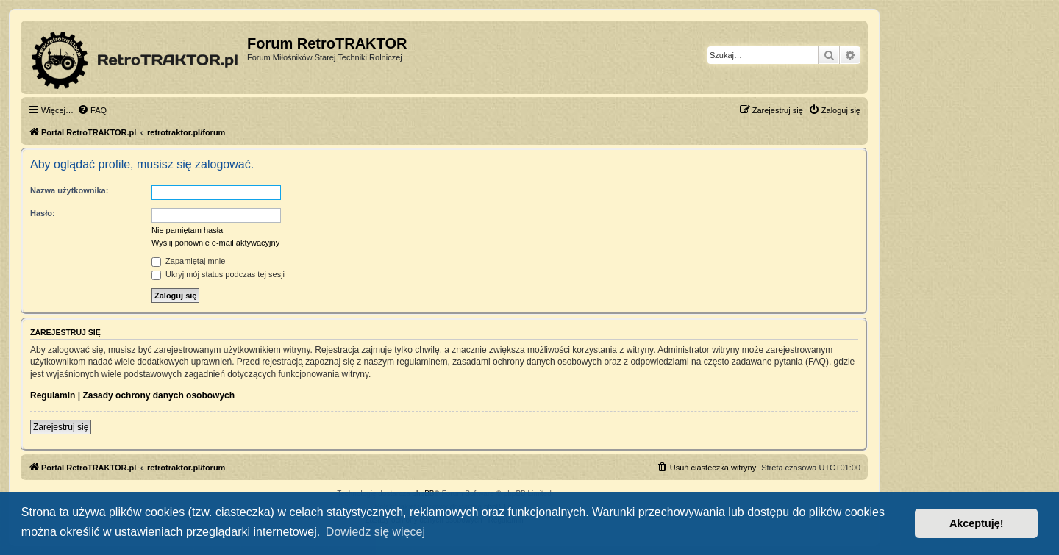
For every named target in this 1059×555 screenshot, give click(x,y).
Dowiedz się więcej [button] (375, 532)
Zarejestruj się (60, 427)
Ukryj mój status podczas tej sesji (218, 274)
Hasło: (42, 213)
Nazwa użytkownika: (69, 190)
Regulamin (52, 395)
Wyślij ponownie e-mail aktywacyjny (215, 242)
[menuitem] (92, 110)
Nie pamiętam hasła (187, 230)
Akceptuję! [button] (976, 523)
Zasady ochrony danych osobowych (158, 395)
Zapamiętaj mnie (188, 261)
